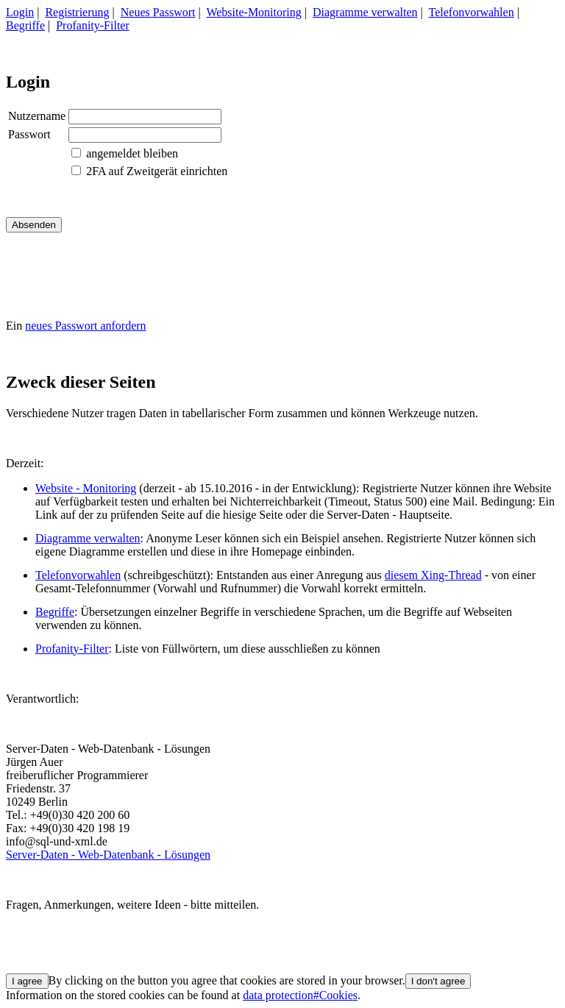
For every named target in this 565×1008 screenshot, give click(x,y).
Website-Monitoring (253, 12)
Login (20, 12)
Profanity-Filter (92, 25)
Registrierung (77, 12)
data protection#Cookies (300, 995)
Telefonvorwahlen (471, 12)
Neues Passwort (158, 12)
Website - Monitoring (85, 488)
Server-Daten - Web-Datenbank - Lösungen (108, 854)
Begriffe (25, 25)
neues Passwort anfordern (85, 325)
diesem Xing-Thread (433, 575)
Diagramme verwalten (365, 12)
